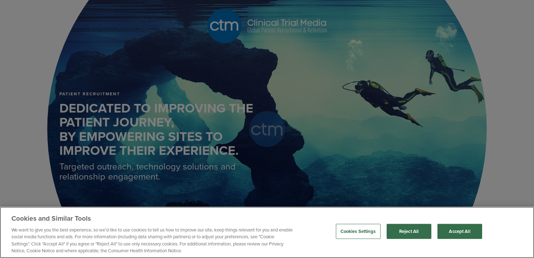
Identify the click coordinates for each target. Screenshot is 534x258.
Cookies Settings (358, 231)
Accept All (459, 231)
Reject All (408, 231)
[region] (267, 232)
